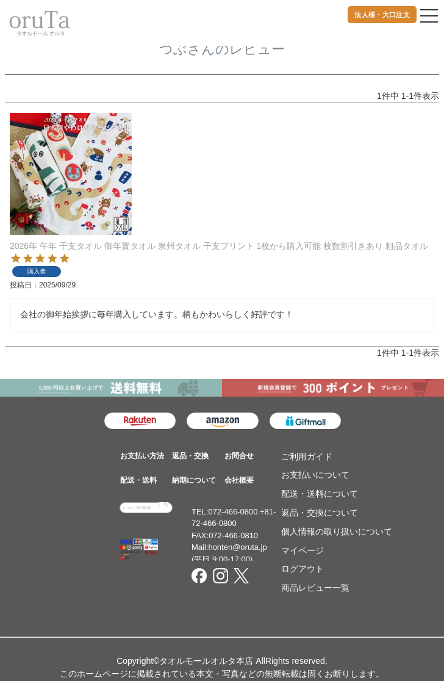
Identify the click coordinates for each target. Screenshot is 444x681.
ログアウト (302, 569)
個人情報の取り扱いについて (336, 531)
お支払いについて (315, 475)
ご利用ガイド (306, 456)
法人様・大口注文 (382, 14)
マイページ (302, 550)
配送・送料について (319, 494)
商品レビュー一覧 (315, 588)
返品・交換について (319, 512)
